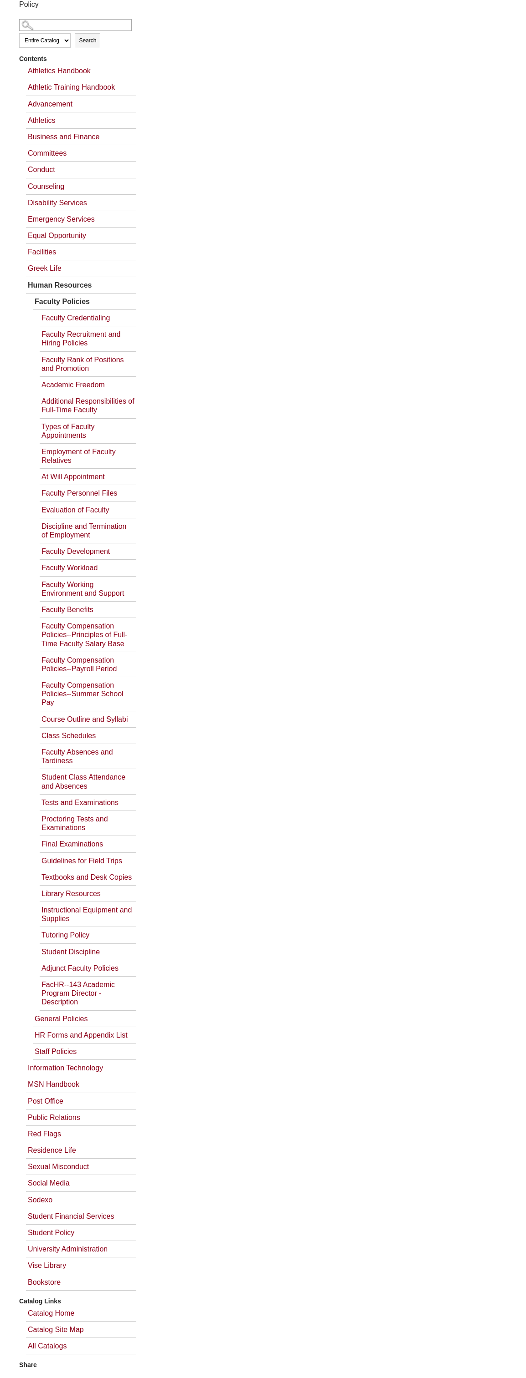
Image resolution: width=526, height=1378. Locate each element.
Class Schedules (68, 736)
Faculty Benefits (67, 609)
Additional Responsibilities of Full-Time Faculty (87, 405)
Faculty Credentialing (75, 318)
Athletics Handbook (59, 71)
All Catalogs (47, 1346)
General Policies (61, 1019)
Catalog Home (51, 1313)
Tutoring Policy (65, 935)
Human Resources (60, 285)
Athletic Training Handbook (71, 87)
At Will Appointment (73, 477)
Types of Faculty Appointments (68, 431)
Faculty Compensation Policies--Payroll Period (79, 664)
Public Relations (54, 1117)
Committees (47, 153)
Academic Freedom (73, 385)
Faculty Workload (69, 568)
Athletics (41, 120)
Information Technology (65, 1068)
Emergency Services (61, 219)
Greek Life (45, 268)
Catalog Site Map (56, 1329)
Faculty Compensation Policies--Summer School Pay (82, 693)
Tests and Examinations (80, 802)
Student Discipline (70, 952)
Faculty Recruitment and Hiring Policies (80, 338)
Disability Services (57, 203)
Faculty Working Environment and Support (82, 589)
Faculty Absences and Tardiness (77, 756)
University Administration (68, 1249)
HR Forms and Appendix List (81, 1035)
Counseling (46, 186)
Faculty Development (75, 551)
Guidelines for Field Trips (81, 861)
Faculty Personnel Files (79, 493)
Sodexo (40, 1200)
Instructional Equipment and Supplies (86, 914)
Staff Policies (56, 1051)
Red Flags (44, 1134)
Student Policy (51, 1232)
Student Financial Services (71, 1216)
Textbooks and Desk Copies (86, 877)
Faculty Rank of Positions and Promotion (82, 364)
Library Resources (71, 893)
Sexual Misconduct (58, 1166)
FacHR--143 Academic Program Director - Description (78, 993)
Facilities (42, 252)
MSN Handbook (53, 1084)
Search (87, 40)
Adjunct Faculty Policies (80, 968)
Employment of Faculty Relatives (78, 456)
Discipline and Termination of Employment (83, 530)
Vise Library (47, 1265)
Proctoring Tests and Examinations (74, 823)
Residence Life (52, 1150)
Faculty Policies (62, 301)
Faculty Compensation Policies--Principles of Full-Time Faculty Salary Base (84, 634)
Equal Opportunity (57, 235)
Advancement (50, 104)
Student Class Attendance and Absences (83, 781)
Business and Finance (63, 137)
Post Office (45, 1101)
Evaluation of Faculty (75, 510)
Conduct (41, 169)
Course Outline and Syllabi (84, 719)
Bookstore (44, 1282)
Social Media (49, 1183)
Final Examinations (72, 844)
